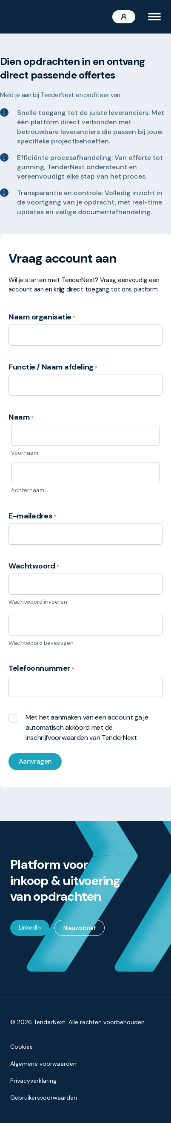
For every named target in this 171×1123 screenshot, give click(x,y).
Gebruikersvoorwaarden (43, 1097)
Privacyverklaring (33, 1080)
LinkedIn (30, 927)
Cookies (21, 1046)
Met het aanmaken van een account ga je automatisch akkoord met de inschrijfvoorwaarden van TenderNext (87, 727)
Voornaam (24, 452)
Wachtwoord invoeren (38, 601)
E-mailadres (32, 516)
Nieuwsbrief (79, 928)
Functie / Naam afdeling (53, 367)
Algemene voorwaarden (43, 1063)
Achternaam (27, 490)
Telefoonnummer (41, 668)
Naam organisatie (42, 317)
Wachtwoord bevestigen (41, 643)
